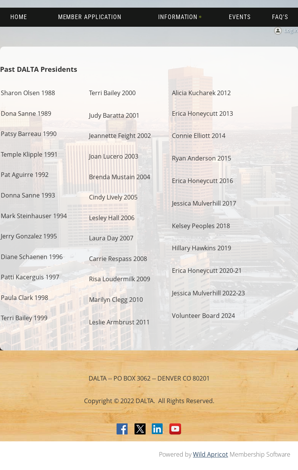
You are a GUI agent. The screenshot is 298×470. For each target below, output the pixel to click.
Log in (291, 30)
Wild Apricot (210, 454)
